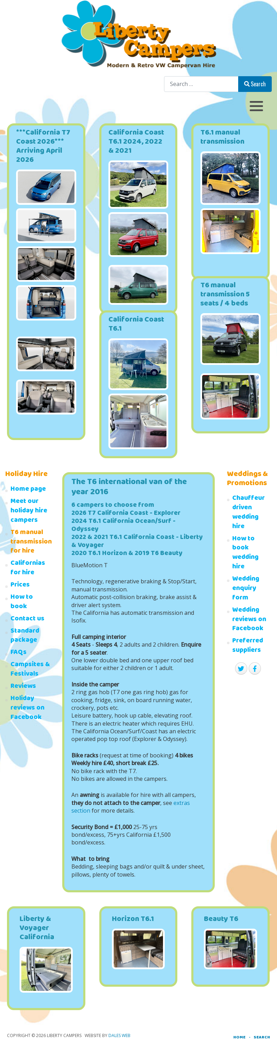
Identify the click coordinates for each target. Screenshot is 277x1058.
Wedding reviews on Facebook (249, 620)
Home (239, 1037)
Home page (28, 490)
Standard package (24, 636)
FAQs (18, 653)
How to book (21, 602)
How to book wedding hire (245, 554)
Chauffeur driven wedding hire (248, 513)
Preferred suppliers (247, 646)
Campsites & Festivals (30, 670)
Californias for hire (27, 568)
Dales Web (119, 1035)
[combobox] (201, 84)
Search (255, 84)
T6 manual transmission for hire (30, 542)
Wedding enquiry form (245, 589)
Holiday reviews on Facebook (27, 708)
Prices (20, 585)
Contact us (27, 619)
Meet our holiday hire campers (28, 511)
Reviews (23, 687)
